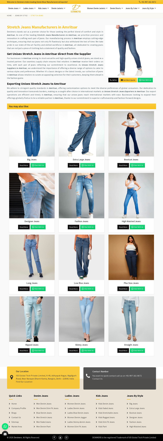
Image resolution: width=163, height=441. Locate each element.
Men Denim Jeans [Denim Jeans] (43, 404)
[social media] (54, 437)
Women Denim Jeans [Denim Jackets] (76, 404)
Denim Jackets (58, 8)
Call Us (113, 80)
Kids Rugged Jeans (106, 417)
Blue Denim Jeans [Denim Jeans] (44, 413)
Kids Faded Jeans (105, 408)
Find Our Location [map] (24, 379)
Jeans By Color (133, 8)
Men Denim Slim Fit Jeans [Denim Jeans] (47, 408)
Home (9, 15)
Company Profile (18, 408)
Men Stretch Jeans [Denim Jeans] (44, 417)
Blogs (14, 413)
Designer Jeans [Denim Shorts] (135, 417)
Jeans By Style (149, 8)
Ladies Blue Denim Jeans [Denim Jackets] (78, 413)
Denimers (18, 437)
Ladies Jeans (29, 8)
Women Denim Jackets (97, 8)
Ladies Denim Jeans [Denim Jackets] (75, 408)
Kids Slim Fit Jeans (106, 422)
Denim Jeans (14, 8)
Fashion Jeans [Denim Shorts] (135, 422)
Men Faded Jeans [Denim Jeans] (43, 422)
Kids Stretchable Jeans (108, 413)
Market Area (16, 427)
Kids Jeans (43, 8)
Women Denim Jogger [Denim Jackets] (77, 417)
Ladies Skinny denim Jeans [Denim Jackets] (78, 422)
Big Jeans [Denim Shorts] (133, 404)
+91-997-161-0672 (147, 2)
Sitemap (15, 422)
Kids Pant (102, 427)
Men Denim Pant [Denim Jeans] (43, 427)
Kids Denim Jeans (106, 404)
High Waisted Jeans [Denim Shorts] (137, 427)
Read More (24, 165)
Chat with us (145, 80)
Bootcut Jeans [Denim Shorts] (135, 413)
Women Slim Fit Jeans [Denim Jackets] (76, 427)
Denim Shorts (116, 8)
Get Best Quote (128, 80)
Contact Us (97, 380)
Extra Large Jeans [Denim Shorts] (137, 408)
